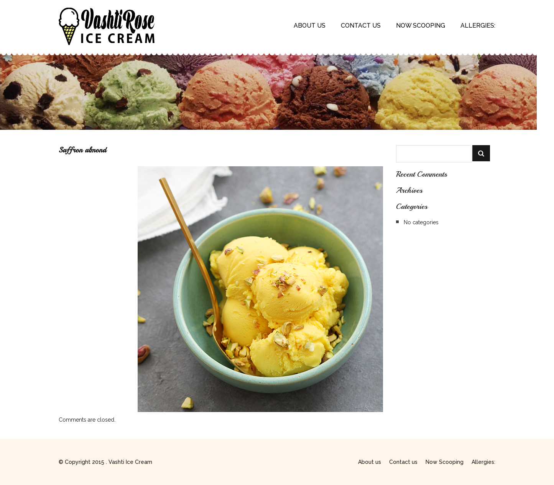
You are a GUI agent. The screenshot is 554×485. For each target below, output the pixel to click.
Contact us (361, 25)
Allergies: (477, 25)
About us (309, 25)
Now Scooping (420, 25)
